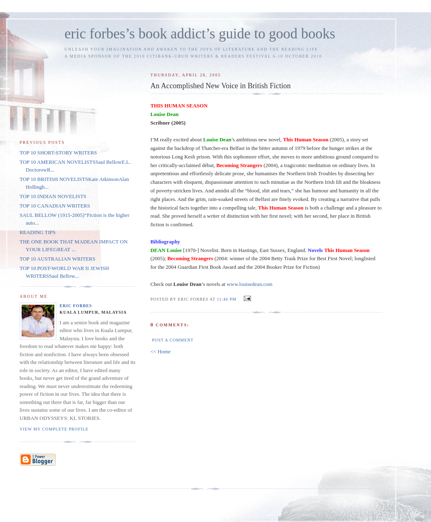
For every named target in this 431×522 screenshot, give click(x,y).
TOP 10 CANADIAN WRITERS (55, 206)
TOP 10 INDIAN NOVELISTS (53, 196)
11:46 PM (226, 299)
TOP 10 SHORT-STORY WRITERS (58, 152)
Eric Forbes (76, 305)
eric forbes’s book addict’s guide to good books (199, 34)
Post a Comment (172, 340)
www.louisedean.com (249, 284)
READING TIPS (38, 232)
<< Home (160, 351)
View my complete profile (54, 429)
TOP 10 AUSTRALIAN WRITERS (58, 259)
